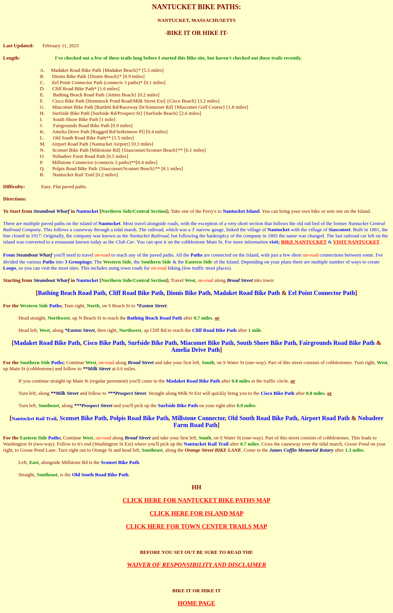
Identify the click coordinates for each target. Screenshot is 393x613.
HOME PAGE (196, 603)
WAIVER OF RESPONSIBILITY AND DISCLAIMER (196, 565)
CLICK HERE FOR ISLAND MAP (196, 513)
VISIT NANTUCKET (356, 242)
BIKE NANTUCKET (304, 242)
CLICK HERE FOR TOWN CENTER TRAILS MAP (196, 526)
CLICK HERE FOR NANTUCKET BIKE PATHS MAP (197, 500)
